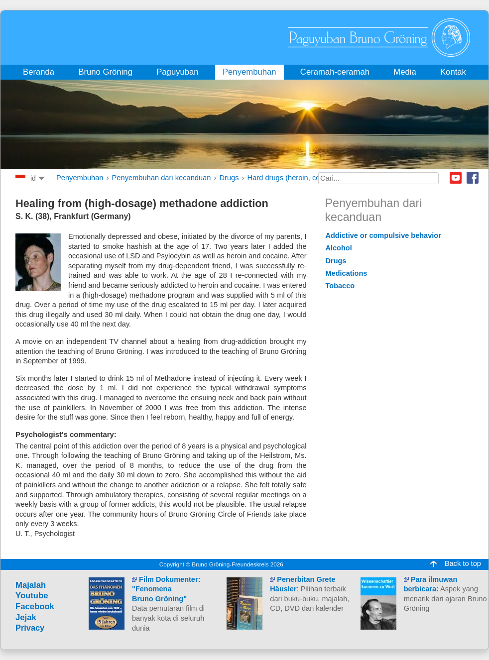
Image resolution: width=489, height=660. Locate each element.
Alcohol (339, 248)
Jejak (25, 617)
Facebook (473, 178)
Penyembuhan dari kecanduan (161, 178)
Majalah (30, 585)
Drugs (229, 178)
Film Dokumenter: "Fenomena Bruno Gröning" (166, 589)
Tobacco (340, 286)
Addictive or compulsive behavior (383, 235)
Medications (346, 273)
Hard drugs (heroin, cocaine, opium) (305, 178)
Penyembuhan (80, 178)
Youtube (456, 178)
